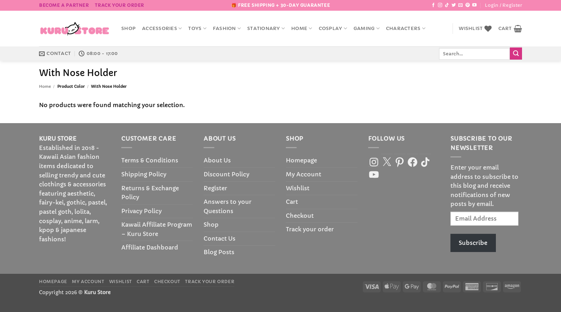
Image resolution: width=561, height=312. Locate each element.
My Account (303, 174)
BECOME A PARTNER (64, 5)
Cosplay (333, 28)
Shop (128, 28)
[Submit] (516, 53)
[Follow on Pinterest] (467, 5)
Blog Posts (219, 252)
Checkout (300, 215)
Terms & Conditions (149, 160)
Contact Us (219, 238)
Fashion (227, 28)
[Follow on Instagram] (440, 5)
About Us (217, 160)
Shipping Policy (143, 174)
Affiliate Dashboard (149, 247)
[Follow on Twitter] (454, 5)
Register (215, 188)
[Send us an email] (460, 5)
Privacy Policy (141, 211)
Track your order (119, 5)
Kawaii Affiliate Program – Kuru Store (156, 229)
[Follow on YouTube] (474, 5)
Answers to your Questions (228, 206)
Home (301, 28)
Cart (292, 201)
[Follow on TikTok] (447, 5)
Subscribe (473, 242)
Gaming (366, 28)
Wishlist (297, 188)
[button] (503, 5)
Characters (405, 28)
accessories (162, 28)
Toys (197, 28)
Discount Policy (226, 174)
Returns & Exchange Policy (150, 193)
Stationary (266, 28)
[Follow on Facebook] (433, 5)
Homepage (301, 160)
